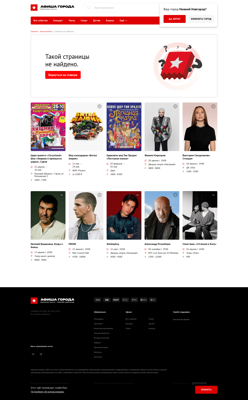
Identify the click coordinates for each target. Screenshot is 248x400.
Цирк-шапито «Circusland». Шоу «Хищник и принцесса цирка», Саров (46, 158)
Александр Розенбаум (157, 243)
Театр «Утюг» (191, 253)
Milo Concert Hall (79, 253)
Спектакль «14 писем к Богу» (199, 243)
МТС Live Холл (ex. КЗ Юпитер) (161, 253)
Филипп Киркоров (155, 155)
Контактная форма (181, 319)
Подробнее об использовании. (47, 391)
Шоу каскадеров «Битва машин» (83, 157)
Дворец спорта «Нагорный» (160, 164)
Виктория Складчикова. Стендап (196, 157)
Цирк (111, 170)
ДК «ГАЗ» (189, 167)
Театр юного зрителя (43, 256)
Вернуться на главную (63, 75)
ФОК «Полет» (77, 170)
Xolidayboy (113, 243)
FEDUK (72, 243)
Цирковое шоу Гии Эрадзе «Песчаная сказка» (122, 157)
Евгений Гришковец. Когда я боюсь (47, 245)
